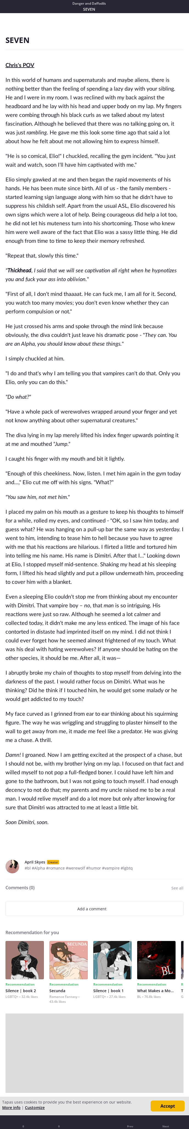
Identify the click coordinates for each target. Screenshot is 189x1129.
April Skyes (35, 862)
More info (11, 1107)
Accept (167, 1106)
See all (177, 888)
